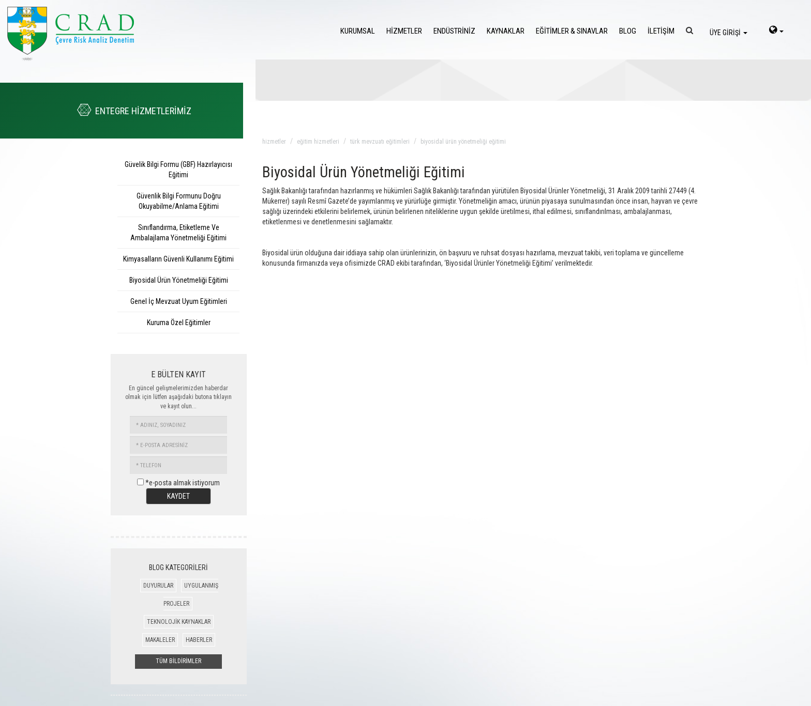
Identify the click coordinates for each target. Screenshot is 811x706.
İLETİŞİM (661, 31)
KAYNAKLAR (505, 31)
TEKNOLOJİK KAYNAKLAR (179, 621)
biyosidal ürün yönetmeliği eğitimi (463, 141)
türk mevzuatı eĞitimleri (380, 141)
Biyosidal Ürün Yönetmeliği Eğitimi (178, 280)
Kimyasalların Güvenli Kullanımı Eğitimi (178, 259)
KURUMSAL (357, 31)
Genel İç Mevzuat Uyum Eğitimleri (178, 301)
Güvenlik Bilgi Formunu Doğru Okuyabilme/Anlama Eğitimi (179, 201)
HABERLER (199, 639)
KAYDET (178, 496)
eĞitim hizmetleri (318, 141)
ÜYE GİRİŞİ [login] (728, 32)
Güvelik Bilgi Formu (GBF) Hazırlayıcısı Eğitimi (178, 169)
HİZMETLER (404, 31)
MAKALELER (160, 639)
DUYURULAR (158, 585)
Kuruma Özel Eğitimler (179, 322)
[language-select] (776, 31)
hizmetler (274, 141)
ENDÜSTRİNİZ (454, 31)
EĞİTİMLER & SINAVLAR (572, 31)
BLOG (627, 31)
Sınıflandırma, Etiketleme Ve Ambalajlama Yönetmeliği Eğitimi (178, 232)
